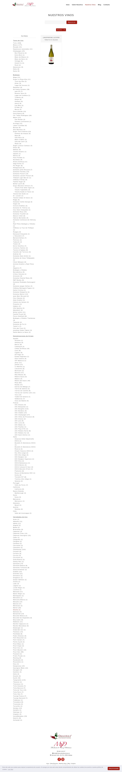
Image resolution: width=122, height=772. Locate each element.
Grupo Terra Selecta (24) (22, 131)
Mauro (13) (17, 117)
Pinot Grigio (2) (18, 646)
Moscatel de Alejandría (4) (22, 618)
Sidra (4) (16, 674)
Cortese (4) (17, 553)
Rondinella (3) (18, 660)
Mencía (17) (17, 604)
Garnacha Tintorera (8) (21, 568)
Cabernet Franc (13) (20, 533)
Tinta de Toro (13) (19, 690)
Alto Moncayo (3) (19, 129)
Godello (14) (17, 571)
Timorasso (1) (18, 684)
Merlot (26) (17, 608)
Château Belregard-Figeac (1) (23, 288)
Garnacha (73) (18, 563)
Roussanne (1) (18, 662)
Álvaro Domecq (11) (20, 162)
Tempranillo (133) (19, 680)
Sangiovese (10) (19, 666)
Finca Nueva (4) (18, 113)
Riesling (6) (17, 658)
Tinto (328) (17, 43)
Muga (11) (16, 77)
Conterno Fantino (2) (20, 248)
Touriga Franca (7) (19, 696)
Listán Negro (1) (19, 588)
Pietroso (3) (17, 240)
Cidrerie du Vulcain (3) (21, 302)
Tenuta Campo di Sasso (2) (23, 198)
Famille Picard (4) (19, 314)
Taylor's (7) (17, 326)
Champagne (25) (19, 51)
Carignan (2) (17, 541)
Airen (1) (16, 519)
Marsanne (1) (17, 598)
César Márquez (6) (19, 262)
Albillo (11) (17, 523)
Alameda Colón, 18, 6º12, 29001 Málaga (61, 755)
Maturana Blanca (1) (20, 600)
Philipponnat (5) (19, 168)
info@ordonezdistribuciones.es (61, 753)
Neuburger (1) (18, 628)
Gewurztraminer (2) (20, 570)
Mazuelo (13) (17, 602)
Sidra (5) (16, 69)
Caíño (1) (16, 537)
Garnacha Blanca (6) (20, 565)
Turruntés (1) (17, 706)
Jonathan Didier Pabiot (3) (22, 330)
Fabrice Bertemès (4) (20, 218)
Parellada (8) (17, 634)
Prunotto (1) (17, 304)
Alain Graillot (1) (19, 300)
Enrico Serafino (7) (19, 246)
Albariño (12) (17, 521)
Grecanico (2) (18, 576)
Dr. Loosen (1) (18, 196)
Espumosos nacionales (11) (23, 49)
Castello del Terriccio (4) (22, 252)
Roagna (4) (17, 232)
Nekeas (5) (17, 150)
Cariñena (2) (17, 543)
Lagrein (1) (17, 586)
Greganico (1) (18, 578)
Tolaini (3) (16, 244)
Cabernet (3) (17, 531)
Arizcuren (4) (17, 276)
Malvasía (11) (18, 592)
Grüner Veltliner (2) (20, 580)
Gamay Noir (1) (18, 562)
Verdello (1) (17, 710)
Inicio (68, 5)
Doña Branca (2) (19, 559)
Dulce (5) (16, 71)
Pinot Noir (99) (18, 652)
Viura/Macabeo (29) (20, 716)
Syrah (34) (17, 678)
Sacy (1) (16, 664)
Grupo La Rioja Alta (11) (22, 79)
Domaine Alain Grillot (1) (22, 256)
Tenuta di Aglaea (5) (20, 250)
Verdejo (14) (17, 708)
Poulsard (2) (17, 654)
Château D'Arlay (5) (20, 180)
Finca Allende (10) (19, 111)
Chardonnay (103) (19, 549)
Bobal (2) (16, 527)
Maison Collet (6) (19, 216)
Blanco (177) (17, 45)
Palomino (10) (18, 632)
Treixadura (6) (18, 702)
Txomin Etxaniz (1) (19, 152)
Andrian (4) (17, 254)
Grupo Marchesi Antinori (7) (23, 186)
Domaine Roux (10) (20, 212)
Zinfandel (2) (17, 720)
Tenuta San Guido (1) (20, 194)
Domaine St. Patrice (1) (21, 208)
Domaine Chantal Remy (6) (22, 278)
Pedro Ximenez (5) (19, 636)
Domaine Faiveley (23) (21, 172)
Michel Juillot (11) (19, 312)
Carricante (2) (18, 545)
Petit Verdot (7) (19, 640)
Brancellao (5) (18, 529)
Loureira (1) (17, 590)
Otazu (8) (16, 147)
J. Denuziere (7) (18, 236)
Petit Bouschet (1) (19, 638)
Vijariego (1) (17, 712)
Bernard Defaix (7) (20, 238)
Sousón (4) (17, 676)
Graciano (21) (18, 574)
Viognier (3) (17, 714)
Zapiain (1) (17, 154)
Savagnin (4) (17, 670)
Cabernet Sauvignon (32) (22, 535)
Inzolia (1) (16, 582)
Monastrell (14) (18, 614)
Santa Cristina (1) (19, 290)
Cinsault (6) (17, 551)
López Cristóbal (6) (20, 125)
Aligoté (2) (17, 525)
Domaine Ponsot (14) (20, 174)
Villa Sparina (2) (19, 308)
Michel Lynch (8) (19, 184)
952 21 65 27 (61, 751)
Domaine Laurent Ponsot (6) (23, 176)
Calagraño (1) (18, 539)
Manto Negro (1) (19, 594)
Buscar (71, 22)
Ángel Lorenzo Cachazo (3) (22, 146)
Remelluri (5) (17, 87)
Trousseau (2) (18, 704)
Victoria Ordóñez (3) (20, 206)
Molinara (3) (17, 612)
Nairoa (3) (16, 156)
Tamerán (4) (17, 322)
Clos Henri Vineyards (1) (22, 210)
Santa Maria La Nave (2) (22, 332)
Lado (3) (16, 584)
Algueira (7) (17, 268)
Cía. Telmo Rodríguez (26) (22, 115)
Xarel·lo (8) (17, 718)
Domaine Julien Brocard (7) (22, 170)
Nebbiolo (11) (18, 622)
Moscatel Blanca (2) (20, 616)
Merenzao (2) (18, 606)
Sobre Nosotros (77, 5)
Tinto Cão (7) (18, 694)
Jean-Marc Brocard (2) (21, 296)
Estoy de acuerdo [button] (114, 768)
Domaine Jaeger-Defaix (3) (22, 286)
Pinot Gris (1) (18, 648)
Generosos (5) (18, 67)
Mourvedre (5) (18, 620)
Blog (99, 5)
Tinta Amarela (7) (19, 686)
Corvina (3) (17, 555)
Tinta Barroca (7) (19, 688)
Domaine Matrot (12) (20, 294)
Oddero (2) (17, 306)
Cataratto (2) (18, 547)
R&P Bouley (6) (18, 280)
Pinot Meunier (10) (19, 650)
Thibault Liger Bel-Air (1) (22, 178)
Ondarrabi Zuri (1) (19, 630)
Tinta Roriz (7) (18, 692)
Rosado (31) (17, 47)
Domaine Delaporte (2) (21, 292)
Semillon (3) (17, 672)
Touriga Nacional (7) (20, 698)
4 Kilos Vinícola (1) (19, 274)
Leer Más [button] (10, 769)
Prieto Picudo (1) (19, 656)
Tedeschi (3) (17, 242)
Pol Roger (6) (18, 166)
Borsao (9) (17, 127)
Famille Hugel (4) (19, 182)
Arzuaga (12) (17, 123)
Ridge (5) (16, 200)
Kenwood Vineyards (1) (21, 234)
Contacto (106, 5)
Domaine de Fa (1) (19, 324)
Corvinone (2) (18, 557)
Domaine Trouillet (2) (20, 214)
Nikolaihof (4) (18, 310)
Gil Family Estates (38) (21, 89)
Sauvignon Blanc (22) (20, 668)
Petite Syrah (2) (19, 642)
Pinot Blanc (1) (18, 644)
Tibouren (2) (17, 682)
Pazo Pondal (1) (19, 158)
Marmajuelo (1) (18, 596)
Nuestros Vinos (90, 5)
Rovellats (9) (17, 160)
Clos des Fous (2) (19, 328)
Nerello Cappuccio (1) (20, 624)
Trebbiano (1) (18, 700)
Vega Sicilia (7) (18, 164)
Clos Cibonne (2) (19, 298)
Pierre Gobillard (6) (20, 316)
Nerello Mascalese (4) (21, 626)
